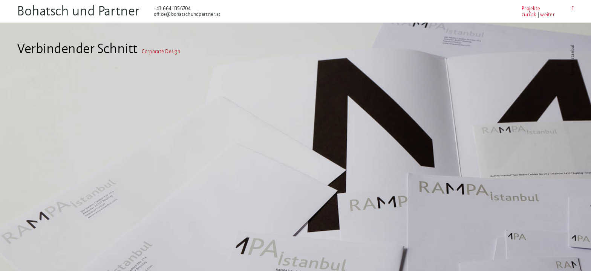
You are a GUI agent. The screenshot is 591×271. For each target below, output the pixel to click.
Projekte (499, 8)
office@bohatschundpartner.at (197, 14)
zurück (497, 14)
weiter (515, 14)
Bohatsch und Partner (88, 11)
